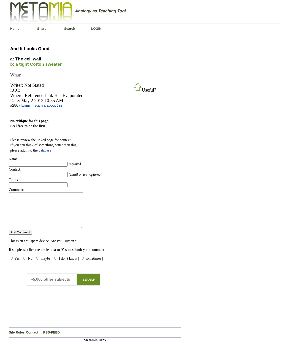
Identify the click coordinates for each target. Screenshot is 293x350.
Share (41, 28)
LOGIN (96, 28)
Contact (32, 339)
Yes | (17, 265)
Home (14, 28)
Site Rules (17, 339)
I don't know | (69, 265)
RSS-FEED (51, 339)
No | (31, 265)
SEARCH (89, 286)
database (44, 150)
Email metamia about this (41, 105)
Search (69, 28)
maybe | (46, 265)
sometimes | (94, 265)
